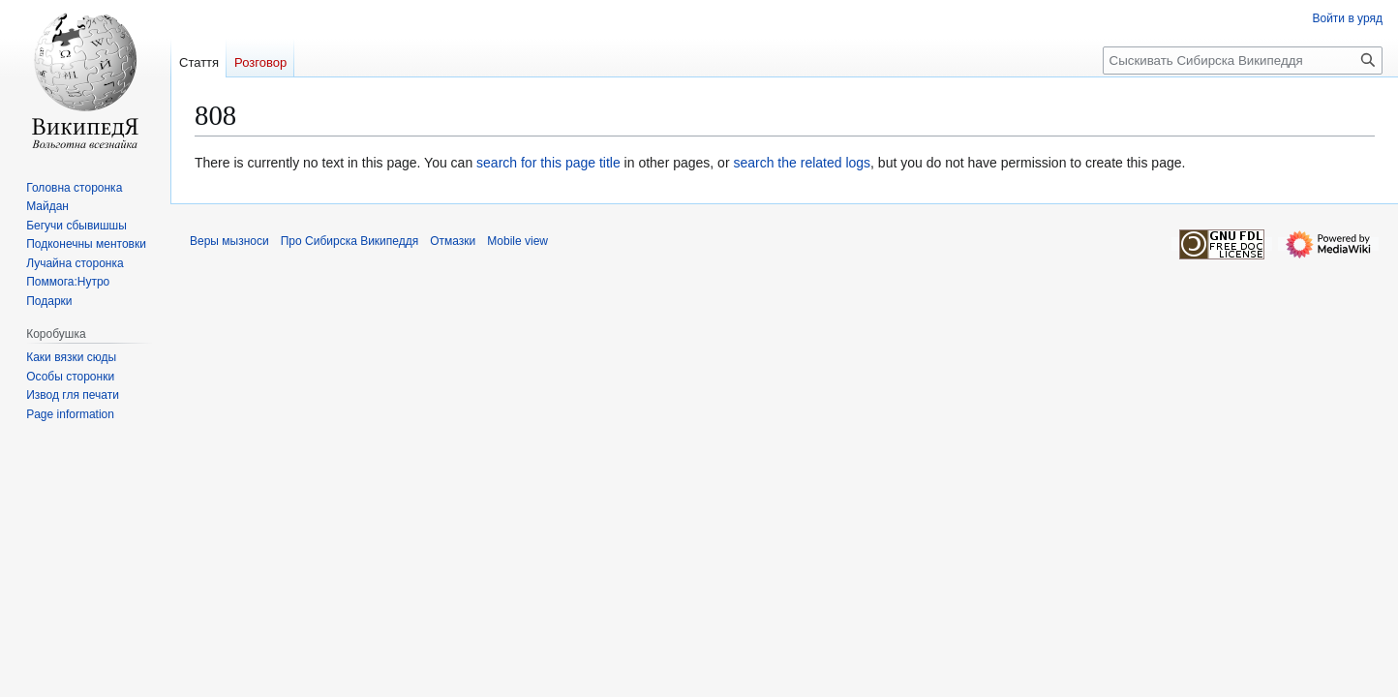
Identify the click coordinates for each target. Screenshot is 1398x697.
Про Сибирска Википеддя (350, 241)
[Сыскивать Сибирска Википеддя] (1243, 60)
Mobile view (517, 241)
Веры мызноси (229, 241)
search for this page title (548, 162)
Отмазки (452, 241)
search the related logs (801, 162)
